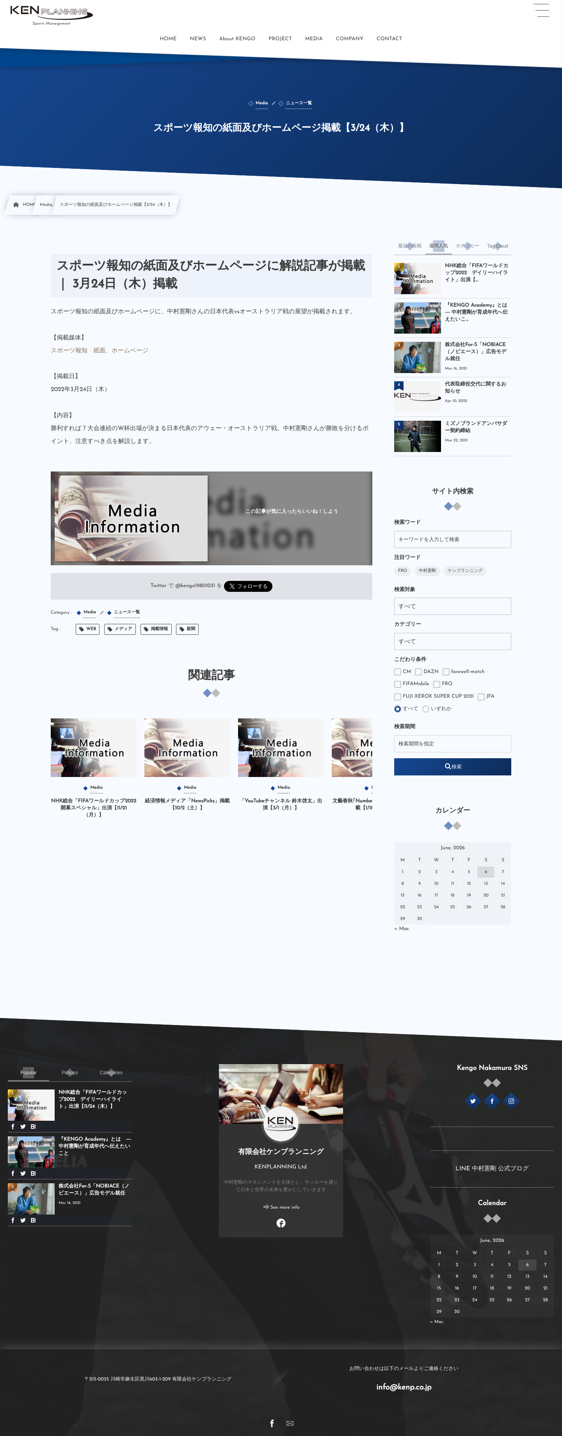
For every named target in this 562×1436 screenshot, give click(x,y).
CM (402, 671)
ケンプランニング (465, 571)
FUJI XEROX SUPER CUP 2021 (434, 696)
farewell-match (464, 671)
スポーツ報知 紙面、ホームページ (100, 351)
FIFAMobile (411, 684)
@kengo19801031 (195, 586)
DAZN (427, 671)
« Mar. (402, 929)
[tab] (409, 246)
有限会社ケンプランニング (281, 1152)
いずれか (437, 709)
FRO (402, 571)
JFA (486, 696)
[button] (541, 10)
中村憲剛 (427, 571)
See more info (285, 1207)
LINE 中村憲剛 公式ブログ (492, 1169)
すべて (406, 709)
